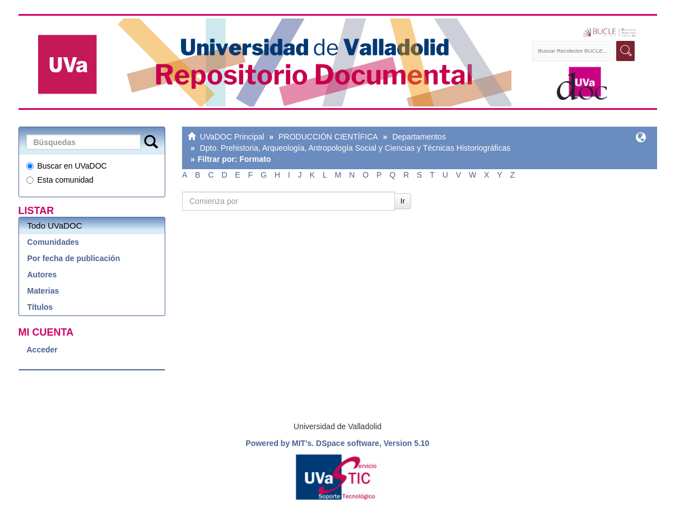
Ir (403, 201)
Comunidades (53, 242)
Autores (42, 274)
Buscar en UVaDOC (66, 165)
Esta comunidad (60, 179)
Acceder (42, 349)
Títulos (40, 307)
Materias (43, 290)
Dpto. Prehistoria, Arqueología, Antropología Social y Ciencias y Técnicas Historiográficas (355, 147)
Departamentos (419, 136)
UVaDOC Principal (232, 136)
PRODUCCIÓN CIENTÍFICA (328, 136)
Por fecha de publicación (73, 258)
